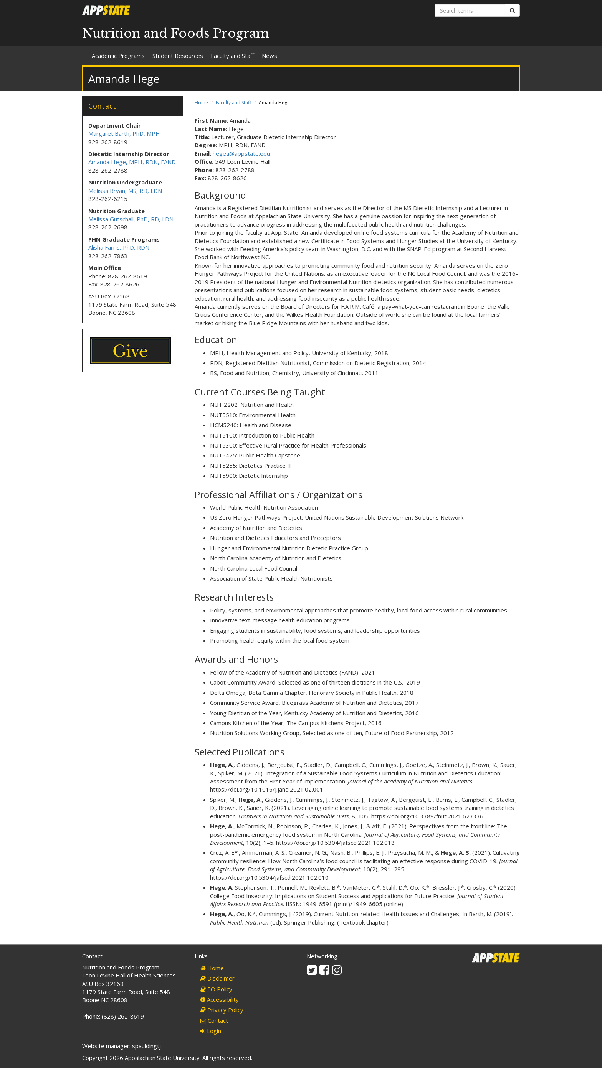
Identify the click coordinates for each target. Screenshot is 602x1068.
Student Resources (177, 55)
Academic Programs (118, 55)
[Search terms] (470, 10)
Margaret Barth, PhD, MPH (124, 133)
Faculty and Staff (232, 55)
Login (210, 1031)
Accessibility (219, 999)
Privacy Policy (221, 1010)
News (269, 55)
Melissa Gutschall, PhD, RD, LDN (131, 219)
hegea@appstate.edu (241, 153)
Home (201, 102)
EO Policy (216, 989)
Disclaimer (217, 978)
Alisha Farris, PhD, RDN (118, 247)
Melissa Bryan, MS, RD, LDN (125, 190)
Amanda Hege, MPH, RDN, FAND (132, 162)
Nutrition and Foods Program (176, 33)
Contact (214, 1020)
